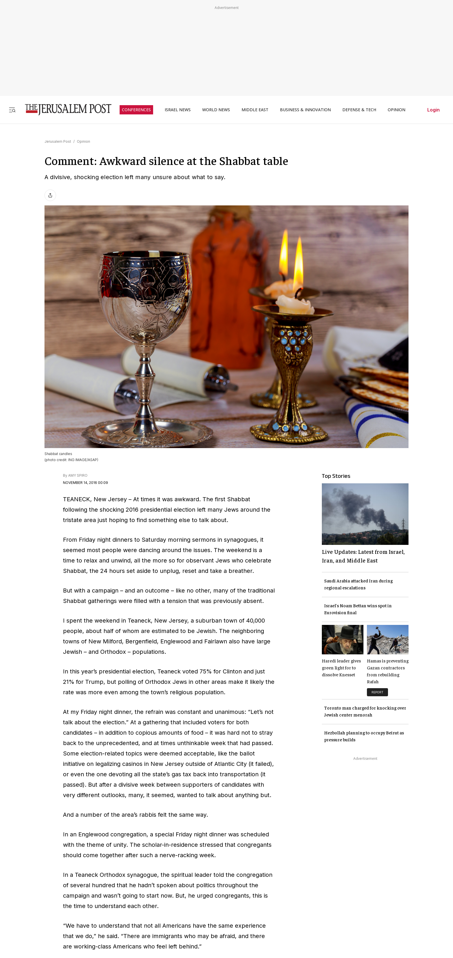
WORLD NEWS (216, 109)
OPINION (396, 109)
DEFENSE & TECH (359, 109)
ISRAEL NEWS (178, 109)
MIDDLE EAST (255, 109)
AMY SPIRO (78, 475)
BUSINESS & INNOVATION (305, 109)
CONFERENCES (136, 109)
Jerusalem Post (57, 141)
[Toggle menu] (12, 109)
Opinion (83, 141)
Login (433, 110)
